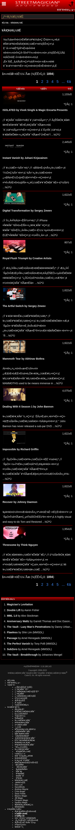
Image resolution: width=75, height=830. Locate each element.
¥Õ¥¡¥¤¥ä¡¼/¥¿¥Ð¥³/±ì (25, 729)
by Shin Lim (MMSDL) (25, 632)
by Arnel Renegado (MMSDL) (29, 638)
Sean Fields (20, 793)
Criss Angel (20, 791)
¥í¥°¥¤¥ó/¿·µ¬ (66, 9)
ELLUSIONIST (21, 714)
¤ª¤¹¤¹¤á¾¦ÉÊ (21, 698)
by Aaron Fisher (23, 610)
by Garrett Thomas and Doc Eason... (39, 621)
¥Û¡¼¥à (5, 23)
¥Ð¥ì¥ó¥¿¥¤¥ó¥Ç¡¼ (24, 805)
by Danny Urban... (39, 626)
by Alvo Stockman (22, 615)
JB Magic (19, 798)
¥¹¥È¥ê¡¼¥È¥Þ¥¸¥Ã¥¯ (25, 711)
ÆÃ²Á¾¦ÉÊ (20, 700)
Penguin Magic (21, 800)
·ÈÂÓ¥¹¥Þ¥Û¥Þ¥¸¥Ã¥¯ (25, 738)
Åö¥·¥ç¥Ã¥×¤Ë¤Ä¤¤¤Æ (25, 811)
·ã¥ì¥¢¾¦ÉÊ (20, 782)
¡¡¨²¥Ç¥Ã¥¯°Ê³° (21, 689)
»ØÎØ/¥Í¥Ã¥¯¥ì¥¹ (22, 731)
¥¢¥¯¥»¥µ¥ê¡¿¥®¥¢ (24, 756)
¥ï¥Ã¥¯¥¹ (19, 776)
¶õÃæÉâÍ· (19, 718)
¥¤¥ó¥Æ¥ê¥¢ (21, 758)
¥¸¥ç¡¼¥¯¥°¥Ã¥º (22, 760)
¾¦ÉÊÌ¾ (43, 89)
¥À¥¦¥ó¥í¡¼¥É (17, 23)
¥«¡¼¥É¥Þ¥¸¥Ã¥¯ (23, 720)
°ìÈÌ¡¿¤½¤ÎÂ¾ (21, 747)
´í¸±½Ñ (18, 727)
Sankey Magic (21, 802)
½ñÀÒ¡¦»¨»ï (20, 754)
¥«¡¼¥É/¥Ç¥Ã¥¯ (22, 749)
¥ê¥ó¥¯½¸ (19, 827)
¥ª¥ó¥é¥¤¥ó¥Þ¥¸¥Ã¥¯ (25, 745)
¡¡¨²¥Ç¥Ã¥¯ (20, 694)
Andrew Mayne (21, 789)
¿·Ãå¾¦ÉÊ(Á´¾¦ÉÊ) (23, 687)
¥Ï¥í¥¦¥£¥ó (19, 807)
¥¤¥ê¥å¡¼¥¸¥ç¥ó (22, 742)
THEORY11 (20, 716)
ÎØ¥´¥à (18, 771)
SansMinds (20, 787)
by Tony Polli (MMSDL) (32, 643)
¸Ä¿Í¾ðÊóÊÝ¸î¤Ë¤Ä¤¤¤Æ (26, 820)
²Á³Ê (69, 89)
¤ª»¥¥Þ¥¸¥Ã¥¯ (21, 725)
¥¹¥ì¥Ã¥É (19, 773)
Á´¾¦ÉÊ (18, 702)
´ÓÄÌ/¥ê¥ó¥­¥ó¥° (22, 736)
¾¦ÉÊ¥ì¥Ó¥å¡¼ (22, 705)
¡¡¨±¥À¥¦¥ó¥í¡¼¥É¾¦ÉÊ (25, 696)
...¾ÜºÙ (55, 134)
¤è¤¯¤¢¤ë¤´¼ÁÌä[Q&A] (25, 818)
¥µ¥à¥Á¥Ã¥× (21, 769)
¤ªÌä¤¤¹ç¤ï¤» (20, 825)
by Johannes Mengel (34, 654)
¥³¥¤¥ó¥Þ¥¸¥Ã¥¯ (22, 722)
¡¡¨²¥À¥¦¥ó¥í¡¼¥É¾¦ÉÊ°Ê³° (27, 691)
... (63, 82)
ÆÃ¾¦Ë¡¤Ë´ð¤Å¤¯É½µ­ (25, 822)
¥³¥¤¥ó (18, 778)
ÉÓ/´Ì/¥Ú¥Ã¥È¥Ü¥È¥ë (25, 740)
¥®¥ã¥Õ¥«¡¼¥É (23, 751)
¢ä (69, 82)
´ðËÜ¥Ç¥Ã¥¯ (21, 767)
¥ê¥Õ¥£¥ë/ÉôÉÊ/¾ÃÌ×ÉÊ (26, 762)
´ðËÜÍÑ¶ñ (19, 765)
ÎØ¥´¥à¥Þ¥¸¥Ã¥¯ (22, 734)
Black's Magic (21, 796)
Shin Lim (19, 785)
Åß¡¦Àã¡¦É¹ (19, 709)
